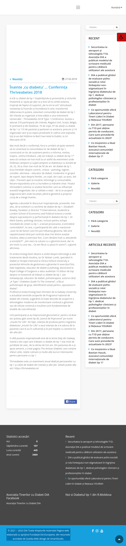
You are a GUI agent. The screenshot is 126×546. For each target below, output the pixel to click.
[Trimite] (116, 27)
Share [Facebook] (70, 401)
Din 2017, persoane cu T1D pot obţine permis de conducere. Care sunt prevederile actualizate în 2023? (101, 131)
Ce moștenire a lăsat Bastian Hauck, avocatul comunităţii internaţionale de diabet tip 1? (102, 149)
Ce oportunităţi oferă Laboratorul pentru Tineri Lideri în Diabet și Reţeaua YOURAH (102, 114)
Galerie (95, 183)
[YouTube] (101, 531)
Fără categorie (99, 178)
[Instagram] (97, 531)
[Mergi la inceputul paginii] (119, 539)
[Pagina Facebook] (77, 509)
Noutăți (16, 79)
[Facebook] (93, 531)
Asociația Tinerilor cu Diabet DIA (23, 503)
